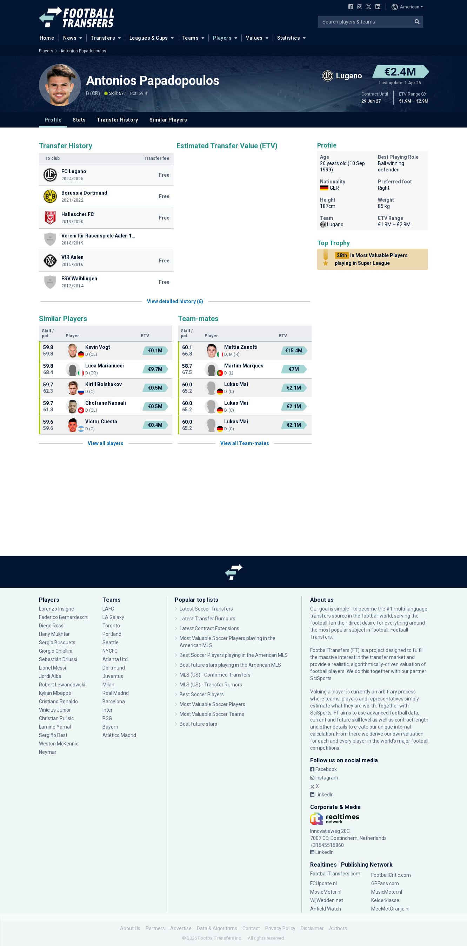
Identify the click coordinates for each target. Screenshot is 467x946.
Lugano (331, 224)
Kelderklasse (385, 900)
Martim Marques (243, 365)
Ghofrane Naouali (105, 403)
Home (44, 37)
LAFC (108, 609)
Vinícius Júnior (55, 710)
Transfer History (117, 120)
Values (254, 38)
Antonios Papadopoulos (83, 50)
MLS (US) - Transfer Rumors (211, 684)
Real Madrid (115, 693)
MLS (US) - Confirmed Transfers (215, 675)
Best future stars (198, 724)
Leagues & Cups (148, 38)
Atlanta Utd (115, 659)
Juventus (112, 676)
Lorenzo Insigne (56, 609)
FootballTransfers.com (335, 873)
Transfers (103, 38)
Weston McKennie (59, 743)
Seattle (110, 642)
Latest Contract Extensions (209, 628)
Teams (190, 38)
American (405, 7)
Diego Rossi (52, 625)
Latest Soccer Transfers (206, 609)
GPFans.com (385, 883)
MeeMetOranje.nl (390, 909)
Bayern (110, 727)
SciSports (321, 678)
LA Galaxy (113, 617)
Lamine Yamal (55, 727)
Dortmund (113, 668)
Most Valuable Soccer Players (212, 704)
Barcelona (113, 701)
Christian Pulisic (56, 718)
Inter (107, 710)
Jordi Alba (50, 676)
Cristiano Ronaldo (58, 701)
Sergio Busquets (57, 642)
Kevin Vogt (97, 347)
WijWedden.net (326, 900)
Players (222, 38)
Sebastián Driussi (58, 659)
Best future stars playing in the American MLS (230, 665)
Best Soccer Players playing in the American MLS (234, 655)
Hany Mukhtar (54, 634)
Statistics (288, 38)
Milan (108, 684)
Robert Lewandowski (62, 684)
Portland (111, 634)
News (69, 38)
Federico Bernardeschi (63, 617)
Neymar (47, 752)
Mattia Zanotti (241, 347)
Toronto (111, 625)
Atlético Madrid (119, 735)
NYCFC (110, 651)
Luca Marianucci (104, 365)
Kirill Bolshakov (103, 384)
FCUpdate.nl (323, 883)
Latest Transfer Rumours (207, 618)
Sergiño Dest (53, 735)
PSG (107, 718)
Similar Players (168, 120)
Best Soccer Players (202, 694)
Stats (79, 120)
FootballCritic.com (391, 875)
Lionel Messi (53, 668)
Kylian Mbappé (55, 693)
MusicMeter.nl (386, 892)
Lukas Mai (236, 384)
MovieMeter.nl (325, 892)
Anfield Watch (325, 909)
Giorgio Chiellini (55, 651)
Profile (53, 120)
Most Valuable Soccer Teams (212, 714)
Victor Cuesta (101, 421)
